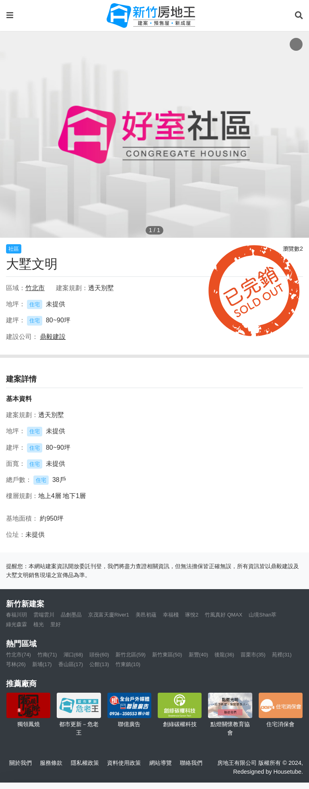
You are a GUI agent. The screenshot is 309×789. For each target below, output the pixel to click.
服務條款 (51, 763)
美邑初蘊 (146, 615)
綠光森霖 (16, 624)
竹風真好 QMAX (223, 615)
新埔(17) (42, 664)
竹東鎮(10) (127, 664)
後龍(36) (224, 655)
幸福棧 (171, 615)
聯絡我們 (191, 763)
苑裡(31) (282, 655)
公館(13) (99, 664)
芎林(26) (16, 664)
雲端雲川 (43, 615)
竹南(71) (47, 655)
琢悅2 (191, 615)
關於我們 (20, 763)
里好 (55, 624)
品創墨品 (71, 615)
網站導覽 (160, 763)
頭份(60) (99, 655)
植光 (38, 624)
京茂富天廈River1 (108, 615)
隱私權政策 (85, 763)
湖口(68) (73, 655)
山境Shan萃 (262, 615)
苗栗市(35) (253, 655)
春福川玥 (16, 615)
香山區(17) (70, 664)
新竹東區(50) (167, 655)
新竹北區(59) (130, 655)
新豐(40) (198, 655)
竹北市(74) (18, 655)
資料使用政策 (124, 763)
